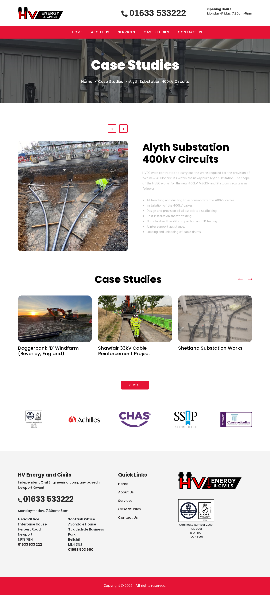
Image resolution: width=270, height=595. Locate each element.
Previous (5, 420)
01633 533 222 (30, 544)
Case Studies (110, 81)
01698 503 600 (80, 549)
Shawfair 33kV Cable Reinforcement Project (124, 351)
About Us (126, 492)
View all (135, 385)
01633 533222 (157, 13)
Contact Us (128, 517)
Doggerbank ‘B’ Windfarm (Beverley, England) (48, 351)
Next (265, 420)
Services (125, 500)
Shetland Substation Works (210, 348)
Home (86, 81)
